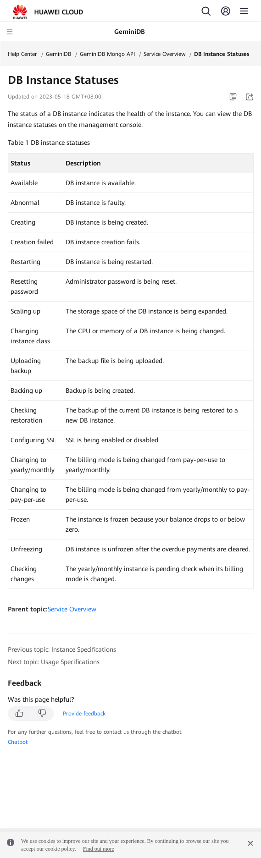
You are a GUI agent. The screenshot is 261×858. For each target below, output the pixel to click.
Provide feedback (84, 713)
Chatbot (18, 742)
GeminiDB (58, 54)
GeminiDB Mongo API (107, 54)
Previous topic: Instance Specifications (62, 649)
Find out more (98, 849)
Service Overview (164, 54)
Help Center (22, 54)
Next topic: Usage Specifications (54, 662)
